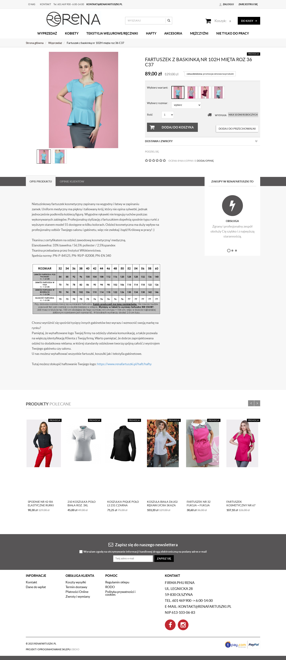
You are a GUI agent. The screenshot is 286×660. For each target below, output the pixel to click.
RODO (110, 587)
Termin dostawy (76, 587)
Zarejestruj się (248, 4)
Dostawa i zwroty (201, 141)
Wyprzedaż (47, 33)
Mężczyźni (199, 33)
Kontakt (45, 4)
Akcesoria (173, 33)
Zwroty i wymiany (78, 596)
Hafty (151, 33)
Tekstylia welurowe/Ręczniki (112, 33)
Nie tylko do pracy (232, 33)
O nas (31, 4)
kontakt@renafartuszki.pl (104, 4)
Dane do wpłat (36, 587)
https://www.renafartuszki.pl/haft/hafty (124, 364)
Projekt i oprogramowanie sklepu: (52, 649)
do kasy (249, 20)
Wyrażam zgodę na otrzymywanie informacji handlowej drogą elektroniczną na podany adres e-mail (145, 551)
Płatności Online (77, 591)
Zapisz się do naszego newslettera (143, 544)
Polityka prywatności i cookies (120, 593)
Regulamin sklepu (117, 582)
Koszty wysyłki (76, 582)
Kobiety (71, 33)
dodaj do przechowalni (237, 128)
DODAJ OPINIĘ (205, 160)
